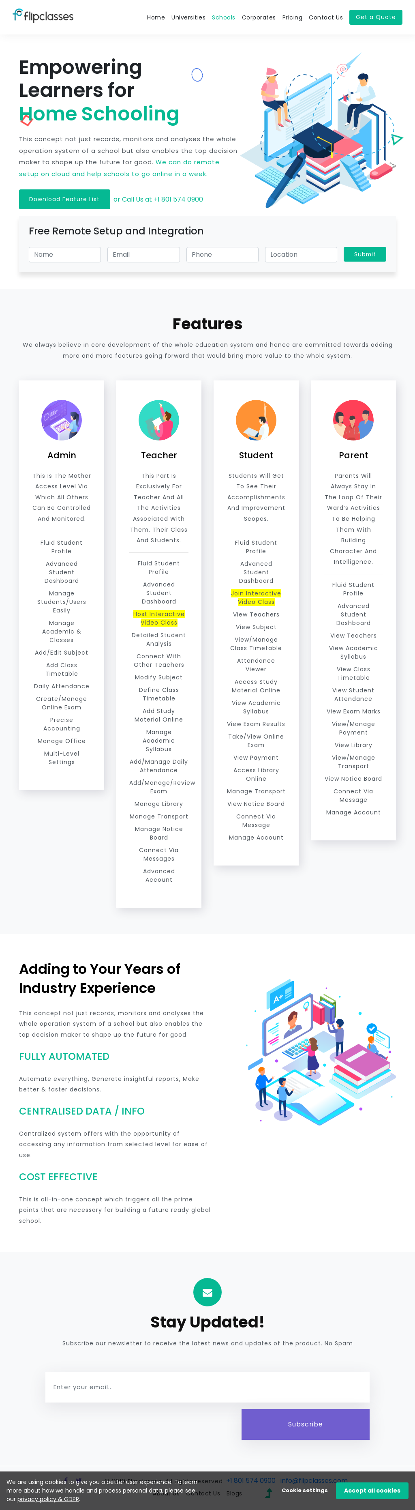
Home (156, 17)
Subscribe (305, 1424)
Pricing (292, 17)
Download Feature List (65, 199)
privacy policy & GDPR (48, 1499)
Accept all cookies (372, 1490)
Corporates (259, 17)
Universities (188, 17)
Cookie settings (305, 1490)
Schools (223, 17)
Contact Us (326, 17)
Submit (364, 254)
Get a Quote (376, 17)
